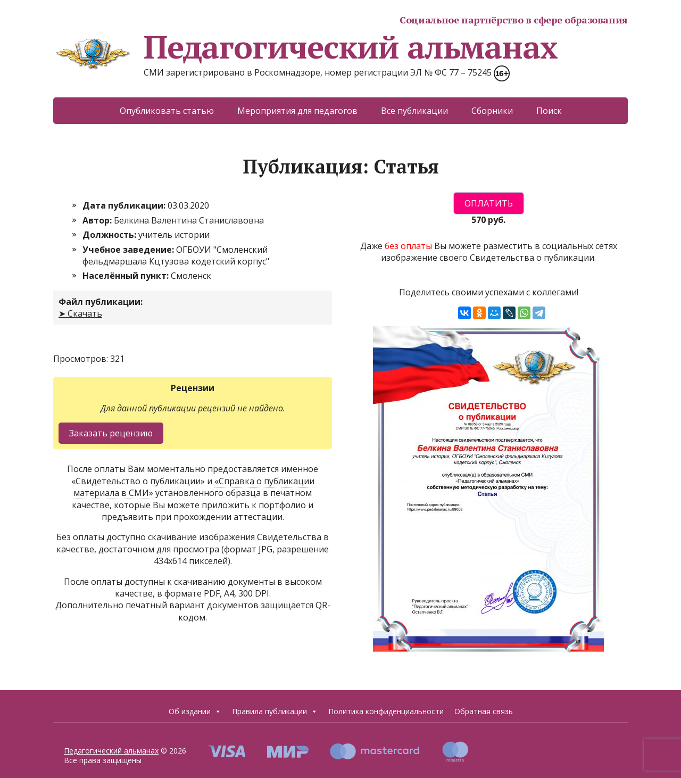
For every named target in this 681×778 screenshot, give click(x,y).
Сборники (492, 111)
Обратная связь (483, 711)
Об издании (195, 711)
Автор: (98, 220)
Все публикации (414, 111)
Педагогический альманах (305, 47)
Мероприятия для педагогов (297, 111)
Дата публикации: (125, 205)
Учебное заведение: (129, 249)
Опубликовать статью (167, 111)
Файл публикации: (101, 302)
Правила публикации (275, 711)
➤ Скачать (80, 313)
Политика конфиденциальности (386, 711)
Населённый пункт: (126, 276)
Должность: (110, 235)
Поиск (549, 111)
